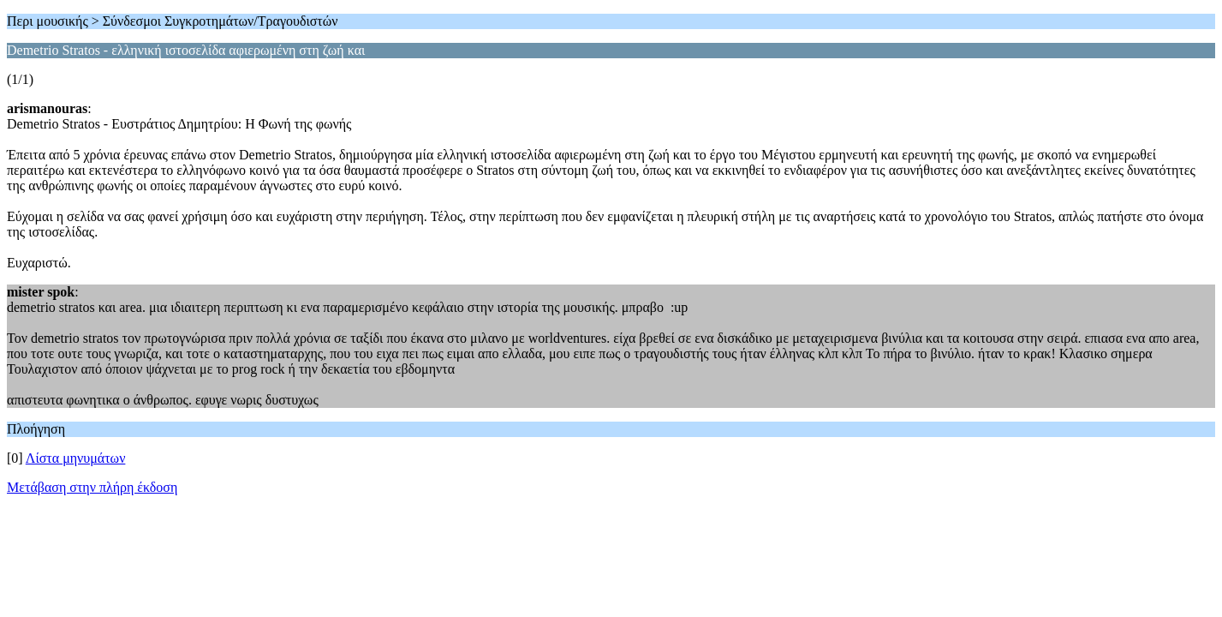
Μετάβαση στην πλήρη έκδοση (92, 487)
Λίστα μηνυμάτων (76, 458)
